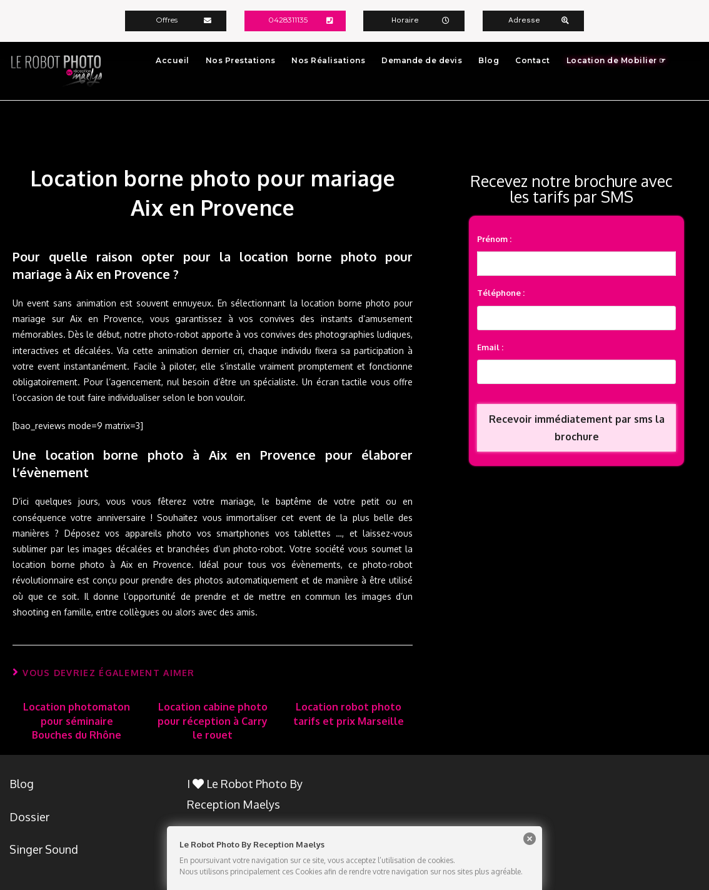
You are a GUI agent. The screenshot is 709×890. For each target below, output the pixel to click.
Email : (490, 348)
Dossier (29, 816)
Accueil (172, 59)
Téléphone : (501, 293)
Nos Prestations (241, 59)
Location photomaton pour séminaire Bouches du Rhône (76, 720)
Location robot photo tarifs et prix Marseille (348, 713)
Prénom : (494, 238)
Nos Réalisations (328, 59)
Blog (488, 59)
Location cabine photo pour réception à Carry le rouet (213, 720)
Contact (532, 59)
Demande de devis (421, 59)
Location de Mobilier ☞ (616, 59)
